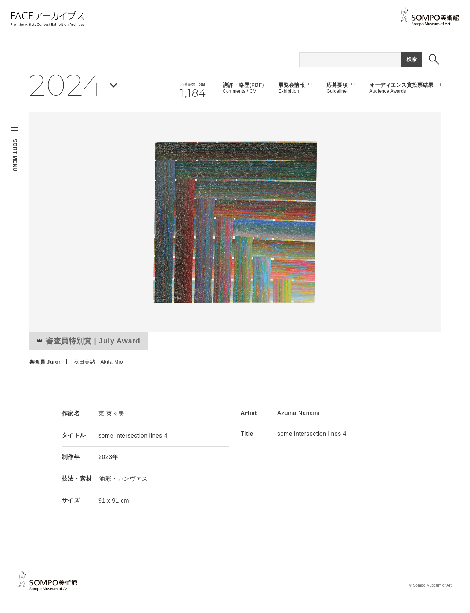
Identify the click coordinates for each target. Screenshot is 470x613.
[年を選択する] (73, 85)
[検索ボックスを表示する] (434, 59)
